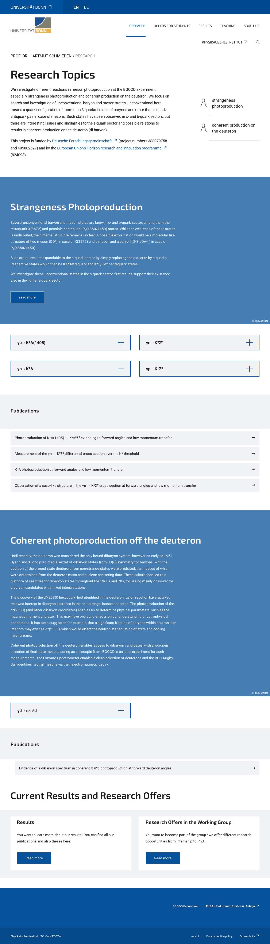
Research (137, 26)
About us (251, 26)
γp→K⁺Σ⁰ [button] (154, 368)
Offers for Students (172, 26)
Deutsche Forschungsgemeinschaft (85, 141)
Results (205, 26)
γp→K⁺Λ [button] (25, 368)
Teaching (227, 26)
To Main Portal (51, 936)
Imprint (194, 936)
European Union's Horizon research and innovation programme (112, 148)
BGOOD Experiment (186, 906)
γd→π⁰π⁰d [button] (27, 710)
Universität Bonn (31, 7)
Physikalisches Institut (225, 42)
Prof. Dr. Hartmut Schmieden (41, 56)
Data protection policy (219, 936)
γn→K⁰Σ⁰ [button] (154, 342)
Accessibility (249, 936)
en (76, 7)
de (86, 7)
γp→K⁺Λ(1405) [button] (31, 342)
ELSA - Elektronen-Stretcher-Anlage (232, 906)
